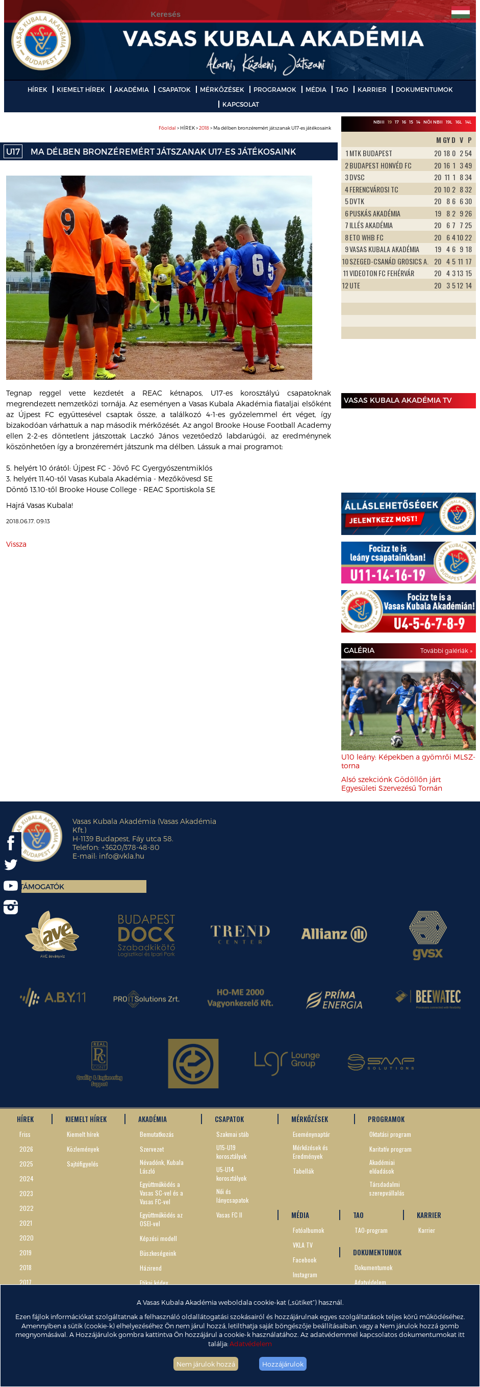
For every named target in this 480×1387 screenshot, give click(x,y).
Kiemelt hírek (83, 1134)
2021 (25, 1223)
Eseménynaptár (311, 1134)
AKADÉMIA (131, 89)
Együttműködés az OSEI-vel (161, 1219)
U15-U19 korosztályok (231, 1151)
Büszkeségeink (158, 1253)
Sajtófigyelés (82, 1163)
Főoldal (167, 128)
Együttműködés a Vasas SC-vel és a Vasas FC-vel (161, 1193)
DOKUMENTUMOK (424, 89)
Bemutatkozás (157, 1134)
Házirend (151, 1267)
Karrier (426, 1230)
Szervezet (152, 1149)
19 (390, 122)
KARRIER (372, 89)
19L (449, 122)
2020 (26, 1237)
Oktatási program (390, 1134)
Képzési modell (158, 1238)
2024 (26, 1178)
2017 (25, 1282)
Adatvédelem (251, 1343)
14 (418, 122)
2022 (26, 1208)
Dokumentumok (373, 1267)
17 (397, 122)
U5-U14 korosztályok (231, 1173)
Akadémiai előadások (382, 1166)
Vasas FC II (229, 1214)
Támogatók (41, 886)
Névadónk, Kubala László (162, 1166)
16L (459, 122)
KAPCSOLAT (240, 104)
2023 (26, 1193)
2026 (26, 1149)
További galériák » (446, 650)
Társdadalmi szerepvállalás (387, 1188)
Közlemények (83, 1149)
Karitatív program (390, 1149)
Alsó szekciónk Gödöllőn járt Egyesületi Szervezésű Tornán (391, 783)
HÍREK (37, 89)
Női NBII (433, 122)
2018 (204, 128)
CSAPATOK (174, 89)
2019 (25, 1252)
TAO (342, 89)
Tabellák (303, 1170)
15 (411, 122)
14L (468, 122)
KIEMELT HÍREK (81, 89)
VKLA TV (303, 1244)
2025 (26, 1163)
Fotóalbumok (308, 1230)
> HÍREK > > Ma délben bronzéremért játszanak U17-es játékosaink (245, 128)
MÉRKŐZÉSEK (222, 89)
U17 (13, 151)
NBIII (379, 122)
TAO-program (371, 1230)
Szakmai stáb (232, 1134)
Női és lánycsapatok (232, 1195)
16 (404, 122)
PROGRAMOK (275, 89)
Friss (25, 1134)
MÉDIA (316, 89)
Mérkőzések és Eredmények (310, 1151)
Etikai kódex (154, 1282)
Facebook (304, 1259)
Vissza (16, 544)
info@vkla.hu (121, 855)
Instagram (305, 1274)
